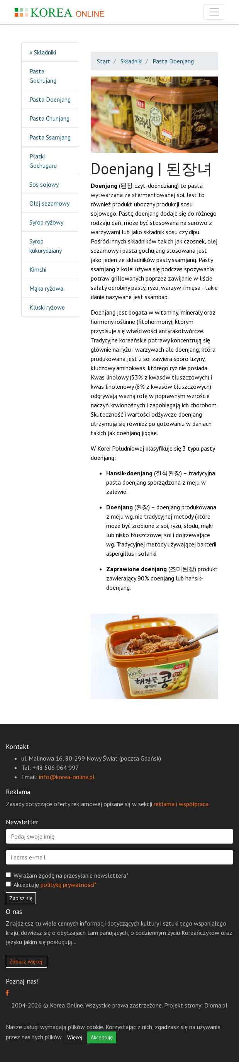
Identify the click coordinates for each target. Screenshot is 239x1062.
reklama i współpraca (181, 804)
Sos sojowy (44, 184)
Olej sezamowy (49, 203)
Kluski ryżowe (47, 307)
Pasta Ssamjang (50, 137)
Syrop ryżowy (46, 222)
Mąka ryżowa (46, 288)
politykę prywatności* (69, 884)
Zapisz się (20, 898)
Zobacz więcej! (26, 961)
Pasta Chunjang (49, 118)
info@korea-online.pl (67, 777)
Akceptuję (55, 884)
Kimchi (37, 269)
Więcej (74, 1037)
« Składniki (42, 52)
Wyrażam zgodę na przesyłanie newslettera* (71, 875)
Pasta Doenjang (50, 99)
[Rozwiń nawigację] (214, 12)
